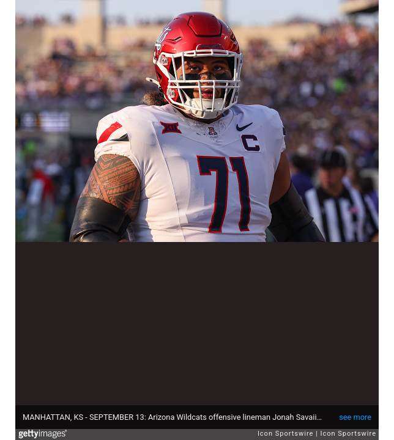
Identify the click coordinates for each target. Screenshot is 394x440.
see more (355, 417)
